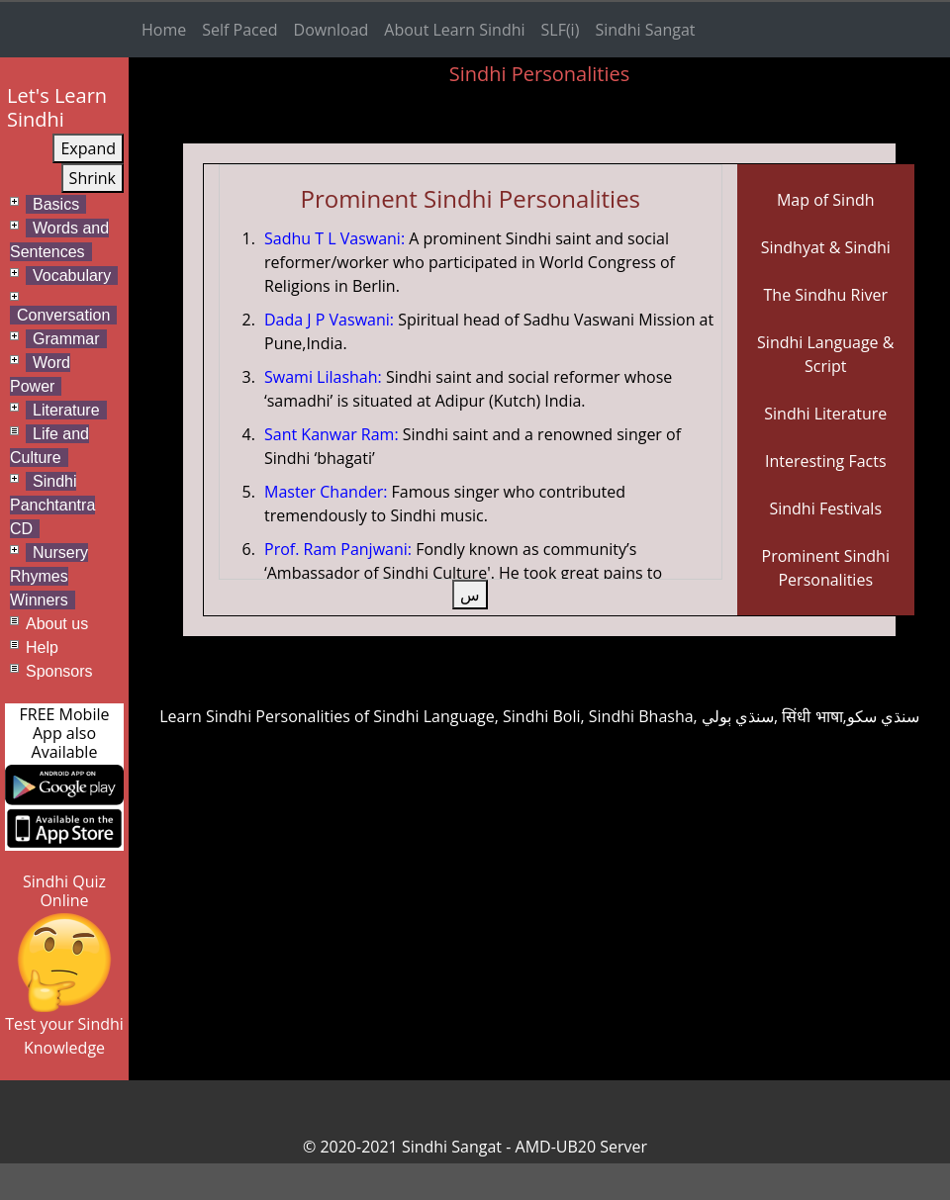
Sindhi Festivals (825, 508)
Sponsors (59, 671)
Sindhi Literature (825, 413)
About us (57, 623)
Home (164, 30)
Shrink (92, 178)
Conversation (63, 315)
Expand (88, 148)
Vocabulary (72, 275)
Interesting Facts (826, 461)
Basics (56, 204)
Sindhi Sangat (645, 30)
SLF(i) (560, 30)
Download (331, 30)
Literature (66, 410)
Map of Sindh (826, 200)
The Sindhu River (826, 295)
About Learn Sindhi (454, 30)
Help (42, 647)
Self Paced (239, 30)
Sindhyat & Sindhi (826, 247)
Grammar (66, 338)
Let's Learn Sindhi (57, 107)
